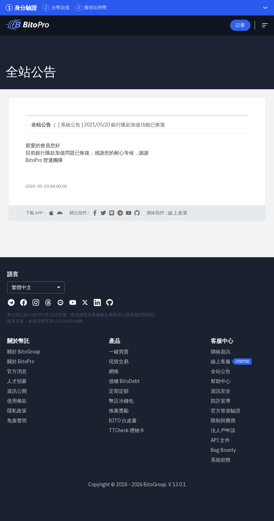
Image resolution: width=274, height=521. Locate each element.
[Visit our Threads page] (48, 302)
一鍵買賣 (119, 352)
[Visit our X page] (85, 302)
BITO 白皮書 (123, 420)
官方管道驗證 (225, 411)
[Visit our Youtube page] (72, 302)
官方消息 (17, 371)
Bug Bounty (223, 450)
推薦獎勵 (119, 411)
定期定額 (119, 391)
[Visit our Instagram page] (35, 302)
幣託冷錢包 (121, 401)
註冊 (240, 25)
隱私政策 (17, 411)
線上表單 (178, 213)
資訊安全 (220, 391)
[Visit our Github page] (109, 302)
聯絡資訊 (220, 352)
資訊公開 (17, 391)
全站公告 (220, 371)
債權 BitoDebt (124, 381)
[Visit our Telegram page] (11, 302)
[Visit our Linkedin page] (97, 302)
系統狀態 (220, 460)
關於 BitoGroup (23, 352)
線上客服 (220, 361)
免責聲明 (17, 420)
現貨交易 (119, 361)
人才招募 (17, 381)
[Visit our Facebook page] (23, 302)
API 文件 (220, 440)
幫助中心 (220, 381)
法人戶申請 (223, 430)
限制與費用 (223, 420)
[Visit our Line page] (60, 302)
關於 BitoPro (20, 361)
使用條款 (17, 401)
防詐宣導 (220, 401)
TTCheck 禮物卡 (126, 430)
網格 (114, 371)
